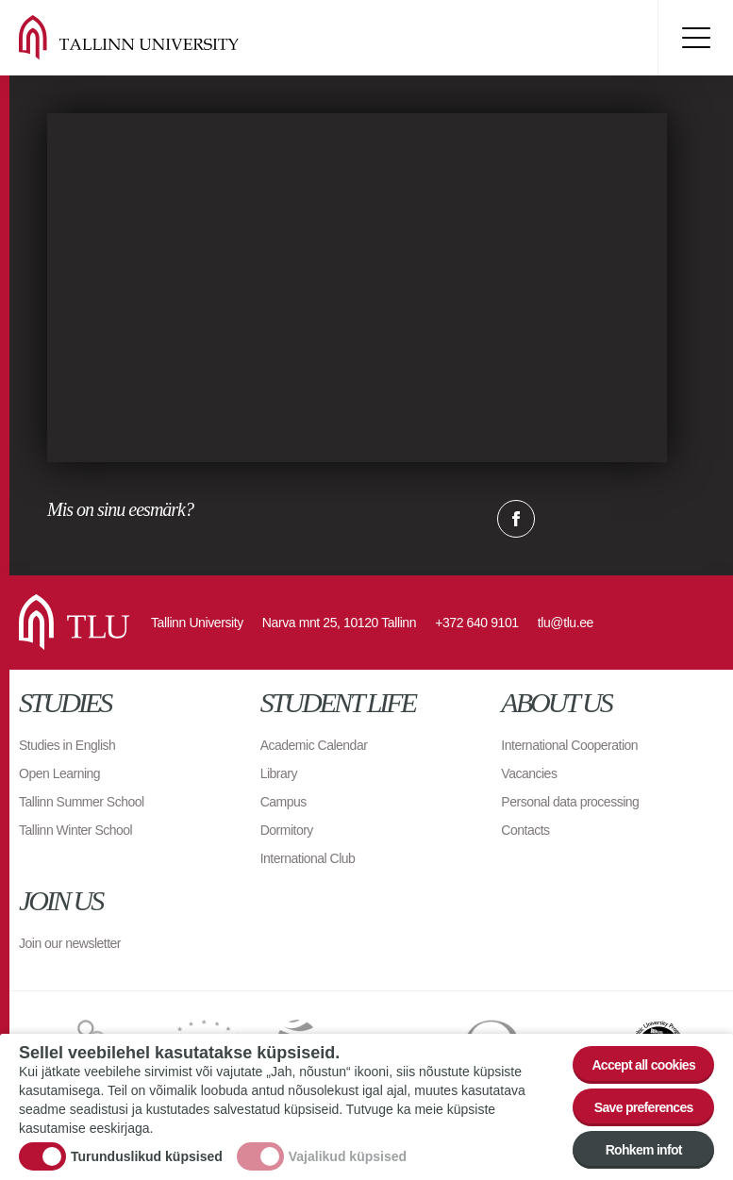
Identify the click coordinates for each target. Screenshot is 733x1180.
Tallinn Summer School (81, 801)
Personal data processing (570, 801)
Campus (283, 801)
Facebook (516, 519)
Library (278, 773)
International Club (308, 858)
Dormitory (286, 830)
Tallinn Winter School (75, 830)
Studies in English (67, 745)
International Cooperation (569, 745)
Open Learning (59, 773)
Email (610, 519)
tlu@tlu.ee (565, 622)
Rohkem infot (644, 1149)
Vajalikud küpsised (348, 1156)
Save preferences (643, 1107)
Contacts (525, 830)
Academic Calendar (314, 745)
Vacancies (529, 773)
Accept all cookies (643, 1064)
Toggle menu (695, 37)
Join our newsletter (70, 943)
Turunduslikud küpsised (147, 1156)
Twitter (563, 519)
